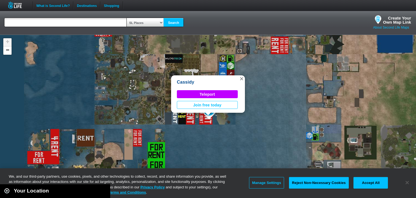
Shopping (111, 5)
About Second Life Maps (391, 27)
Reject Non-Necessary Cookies (319, 183)
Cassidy (185, 82)
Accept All (371, 183)
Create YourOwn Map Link (397, 20)
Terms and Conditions (127, 192)
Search (173, 23)
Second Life (18, 5)
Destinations (87, 5)
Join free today (207, 105)
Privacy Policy (153, 187)
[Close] (407, 183)
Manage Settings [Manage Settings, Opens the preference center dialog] (266, 183)
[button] (241, 78)
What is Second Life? (53, 5)
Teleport (207, 94)
